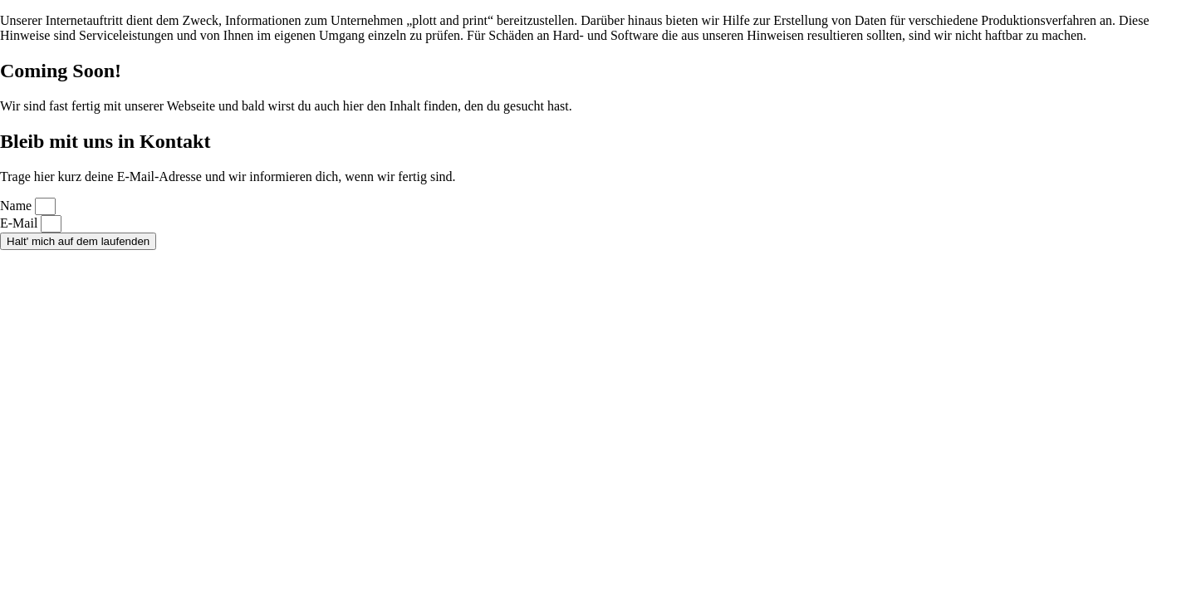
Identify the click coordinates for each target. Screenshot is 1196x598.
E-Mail (20, 223)
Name (17, 206)
